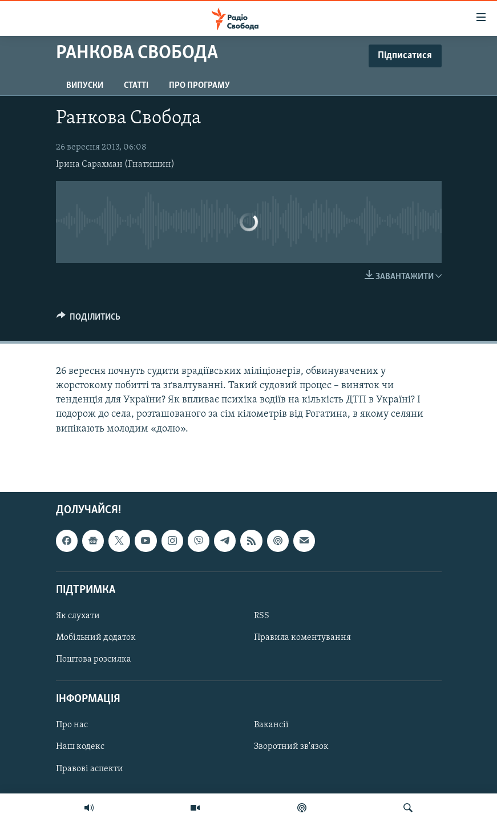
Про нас (72, 725)
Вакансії (271, 725)
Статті (136, 85)
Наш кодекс (80, 746)
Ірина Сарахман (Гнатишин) (115, 164)
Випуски (84, 85)
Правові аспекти (89, 768)
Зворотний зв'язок (291, 746)
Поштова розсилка (93, 659)
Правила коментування (302, 637)
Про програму (199, 85)
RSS (261, 615)
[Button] (88, 320)
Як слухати (78, 615)
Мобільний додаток (96, 637)
